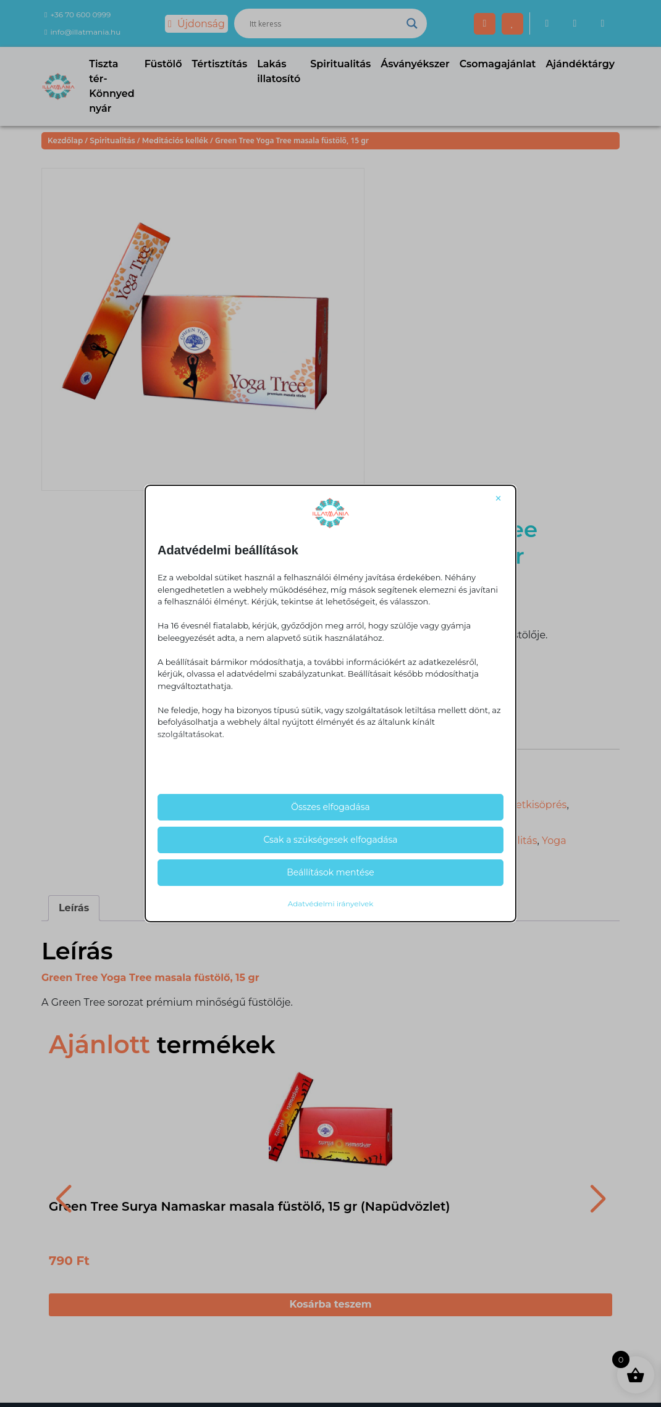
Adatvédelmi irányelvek (331, 903)
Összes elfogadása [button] (330, 806)
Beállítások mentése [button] (330, 872)
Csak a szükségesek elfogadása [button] (330, 839)
